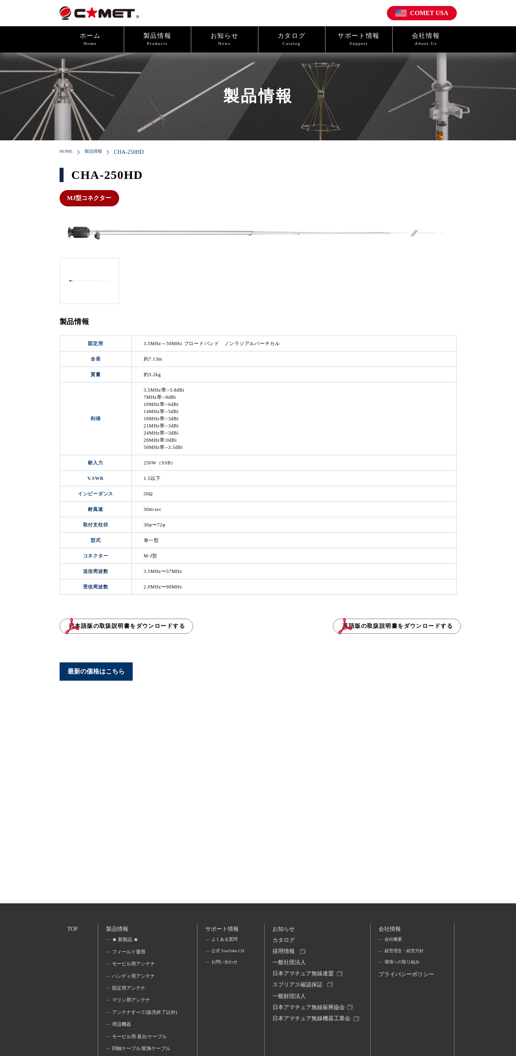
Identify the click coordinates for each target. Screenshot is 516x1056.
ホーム (90, 39)
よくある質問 (225, 942)
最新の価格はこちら (96, 679)
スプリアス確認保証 (299, 992)
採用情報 (285, 956)
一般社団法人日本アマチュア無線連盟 (304, 973)
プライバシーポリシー (405, 985)
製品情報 (157, 39)
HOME (68, 152)
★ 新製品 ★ (126, 942)
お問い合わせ (225, 976)
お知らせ (224, 39)
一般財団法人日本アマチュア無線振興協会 (310, 1010)
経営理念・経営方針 (405, 954)
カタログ (292, 39)
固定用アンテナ (129, 990)
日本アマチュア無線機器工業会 (310, 1034)
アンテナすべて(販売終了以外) (142, 1019)
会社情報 (426, 39)
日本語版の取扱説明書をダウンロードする (161, 630)
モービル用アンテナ (134, 966)
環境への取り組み (403, 966)
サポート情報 (359, 39)
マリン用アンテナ (132, 1002)
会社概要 (393, 942)
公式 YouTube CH (225, 959)
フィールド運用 (129, 954)
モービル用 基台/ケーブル (140, 1049)
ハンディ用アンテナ (134, 978)
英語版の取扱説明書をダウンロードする (374, 630)
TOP (73, 929)
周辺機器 (122, 1037)
